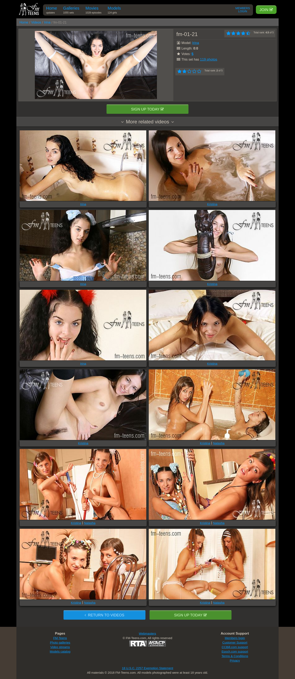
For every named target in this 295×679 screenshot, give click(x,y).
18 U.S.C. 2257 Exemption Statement (147, 668)
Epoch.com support (235, 651)
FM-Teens (60, 638)
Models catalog (60, 651)
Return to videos (104, 615)
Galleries (71, 11)
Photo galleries (60, 642)
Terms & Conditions (234, 656)
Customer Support (234, 642)
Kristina (212, 204)
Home (51, 11)
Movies (93, 11)
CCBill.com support (235, 647)
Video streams (60, 647)
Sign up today (147, 109)
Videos (36, 22)
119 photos (208, 59)
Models (114, 11)
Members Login (242, 10)
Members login (235, 638)
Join (266, 10)
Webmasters (147, 633)
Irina (47, 22)
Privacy (235, 660)
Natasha (219, 443)
